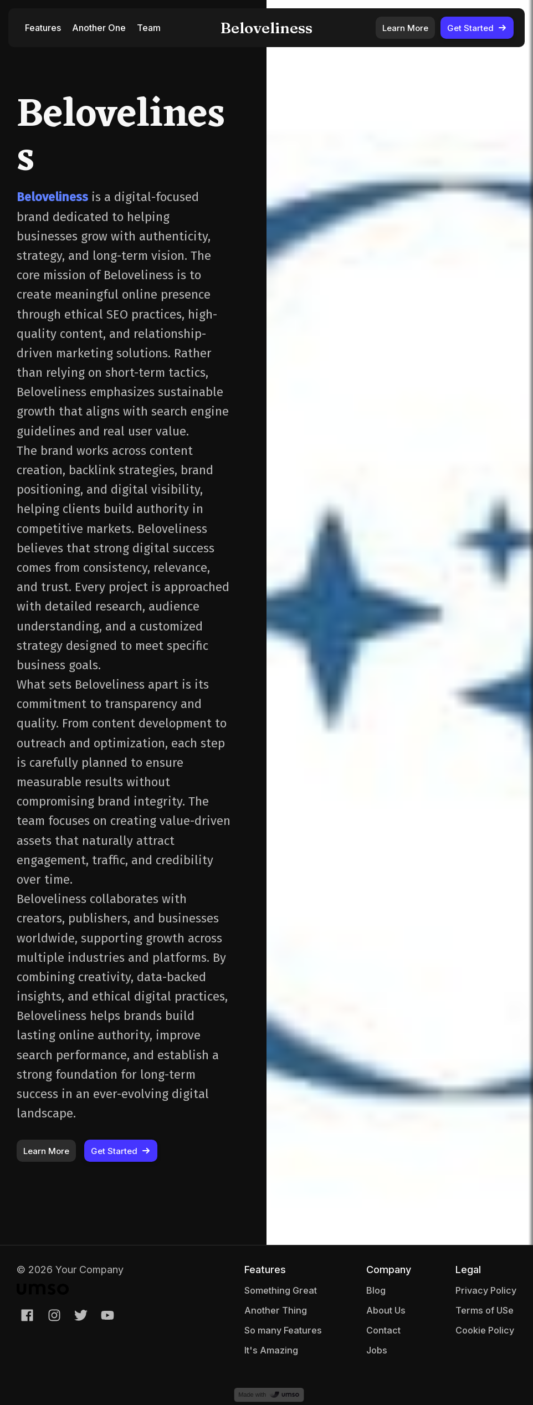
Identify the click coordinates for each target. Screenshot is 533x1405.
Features (43, 27)
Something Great (280, 1290)
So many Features (283, 1330)
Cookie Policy (484, 1330)
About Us (386, 1310)
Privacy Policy (485, 1290)
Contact (383, 1330)
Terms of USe (484, 1310)
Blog (376, 1290)
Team (149, 27)
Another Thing (275, 1310)
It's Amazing (271, 1350)
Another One (99, 27)
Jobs (376, 1350)
